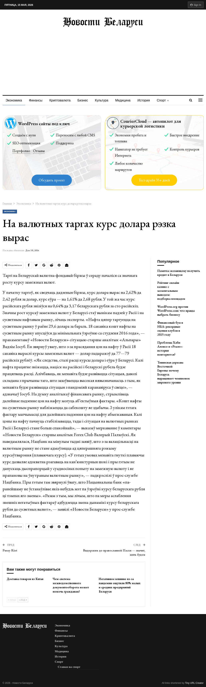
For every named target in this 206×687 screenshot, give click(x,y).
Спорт (161, 100)
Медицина (122, 100)
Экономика (14, 100)
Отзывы (39, 150)
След (23, 600)
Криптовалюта (59, 100)
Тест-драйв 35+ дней (154, 180)
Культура (101, 100)
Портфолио (21, 150)
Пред (12, 600)
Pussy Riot (10, 550)
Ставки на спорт (69, 666)
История (144, 100)
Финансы (35, 100)
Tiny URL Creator (194, 683)
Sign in (195, 5)
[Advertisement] (103, 57)
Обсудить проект (52, 180)
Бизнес (82, 100)
